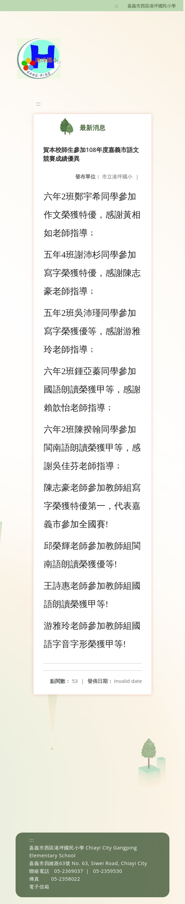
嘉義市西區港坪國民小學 (151, 6)
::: (116, 6)
